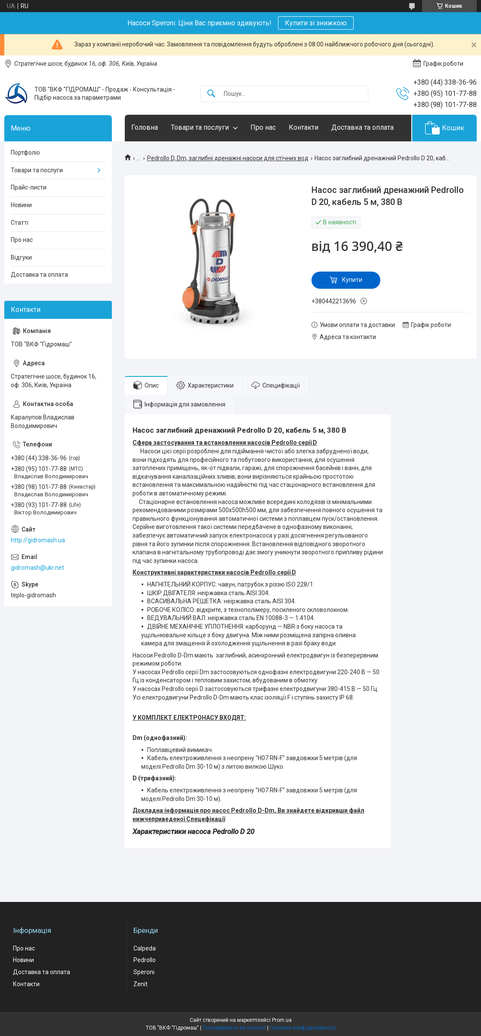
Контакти (303, 127)
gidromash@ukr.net (37, 567)
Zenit (140, 984)
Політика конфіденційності (303, 1028)
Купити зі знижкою (316, 23)
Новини (21, 205)
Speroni (143, 972)
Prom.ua (282, 1020)
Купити (352, 279)
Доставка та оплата (362, 127)
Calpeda (144, 948)
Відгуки (21, 257)
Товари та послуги (200, 127)
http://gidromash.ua (38, 540)
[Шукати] (211, 94)
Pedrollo (144, 960)
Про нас (263, 127)
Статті (19, 222)
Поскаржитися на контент (234, 1028)
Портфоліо (25, 152)
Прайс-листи (28, 187)
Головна (144, 127)
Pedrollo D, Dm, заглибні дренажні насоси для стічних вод (227, 158)
